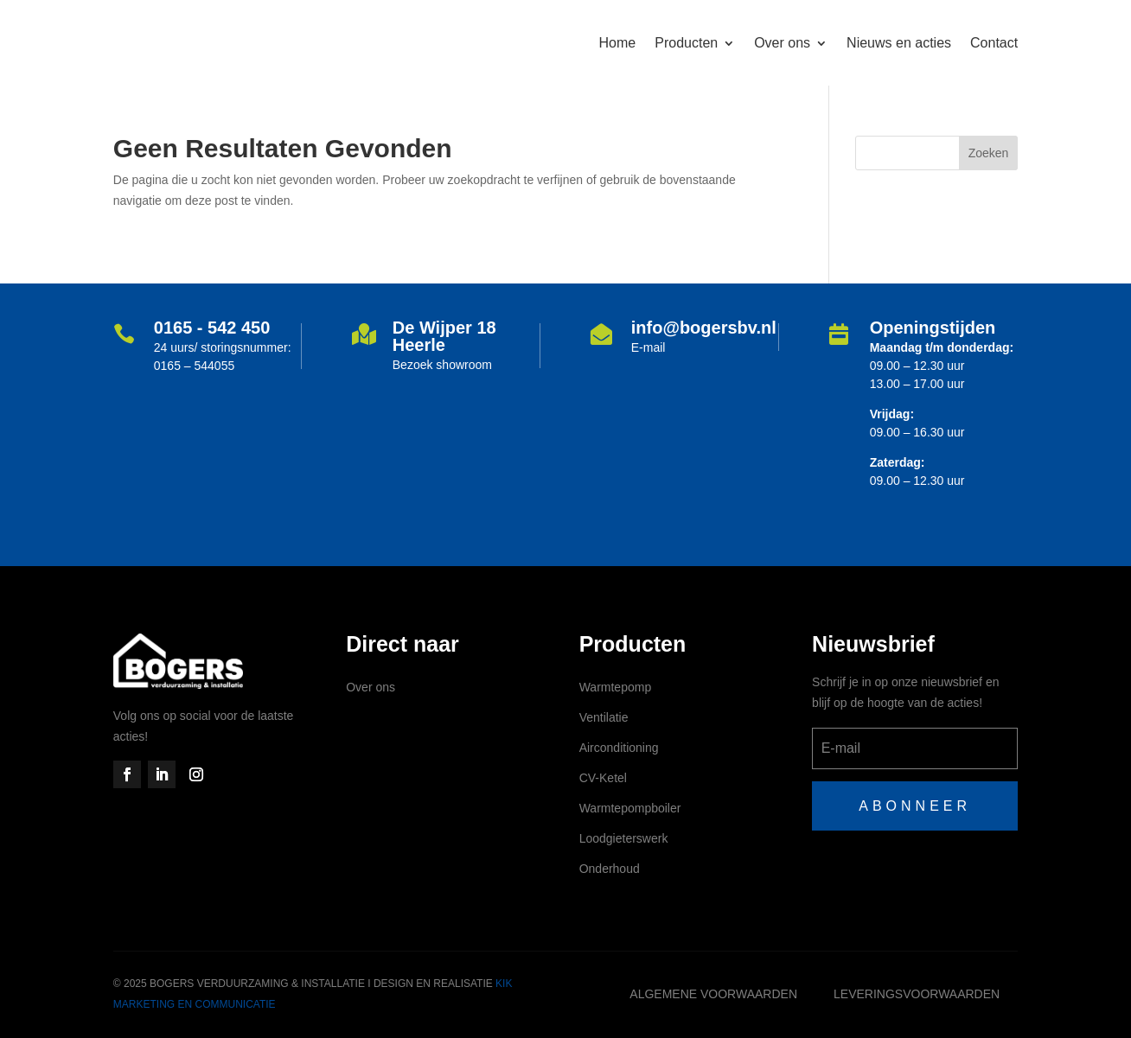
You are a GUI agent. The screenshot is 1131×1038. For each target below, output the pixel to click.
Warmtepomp (615, 687)
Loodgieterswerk (623, 838)
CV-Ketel (603, 778)
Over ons (370, 687)
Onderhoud (609, 869)
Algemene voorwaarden (713, 994)
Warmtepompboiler (630, 808)
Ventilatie (604, 717)
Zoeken (988, 153)
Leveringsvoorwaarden (917, 994)
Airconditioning (619, 748)
